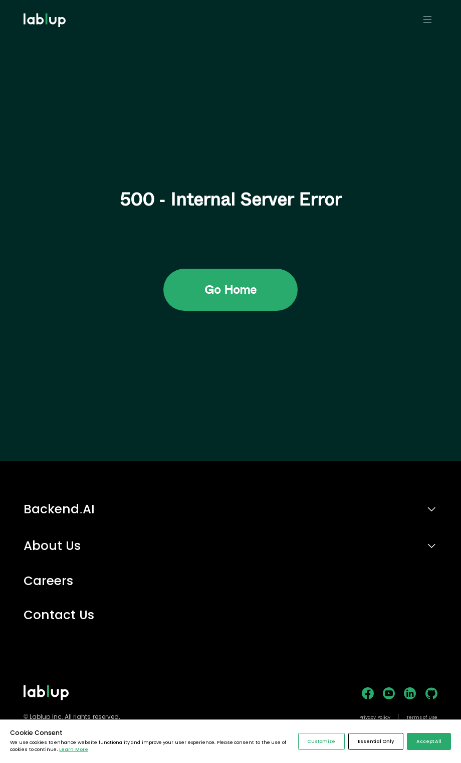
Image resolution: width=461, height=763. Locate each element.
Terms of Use (421, 717)
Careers (48, 581)
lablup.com (46, 4)
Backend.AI (59, 509)
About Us (52, 545)
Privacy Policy (374, 717)
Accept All (429, 741)
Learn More (73, 749)
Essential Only (376, 741)
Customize (321, 741)
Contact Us (59, 615)
